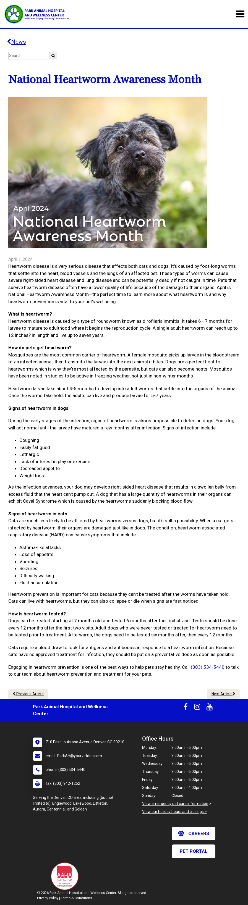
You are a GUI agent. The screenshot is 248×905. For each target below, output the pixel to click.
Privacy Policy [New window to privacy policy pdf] (47, 898)
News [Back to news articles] (16, 41)
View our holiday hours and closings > (174, 811)
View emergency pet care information (175, 803)
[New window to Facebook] (185, 708)
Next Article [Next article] (223, 694)
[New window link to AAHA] (66, 876)
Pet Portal (194, 851)
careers (193, 833)
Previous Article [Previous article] (28, 694)
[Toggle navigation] (240, 14)
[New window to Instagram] (197, 708)
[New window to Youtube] (209, 708)
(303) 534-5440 (207, 667)
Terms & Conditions (76, 898)
